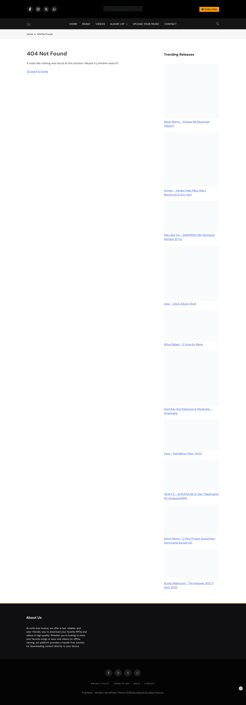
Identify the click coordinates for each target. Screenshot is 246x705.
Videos (100, 23)
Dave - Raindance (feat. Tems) (183, 453)
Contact (171, 23)
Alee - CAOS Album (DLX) (180, 304)
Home (73, 23)
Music (86, 23)
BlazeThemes (156, 692)
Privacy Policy (100, 683)
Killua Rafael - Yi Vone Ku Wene (183, 344)
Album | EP (117, 23)
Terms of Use (121, 683)
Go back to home (37, 71)
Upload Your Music (146, 23)
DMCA (136, 683)
